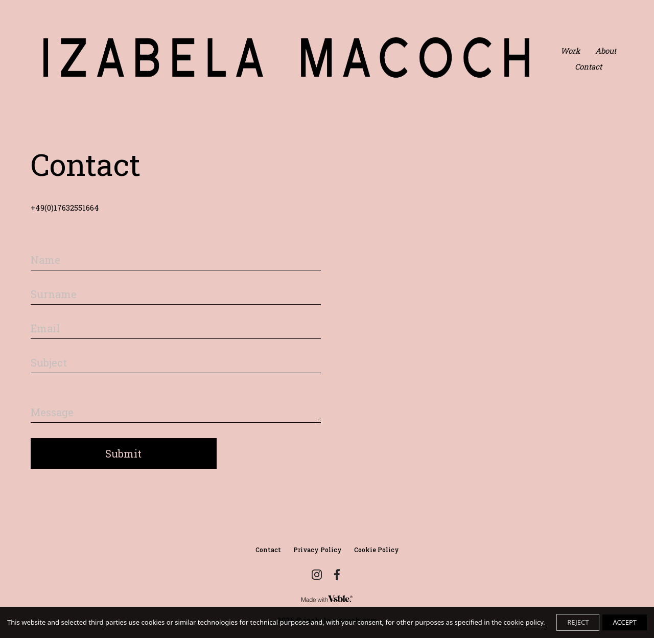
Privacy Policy (317, 549)
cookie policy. (524, 622)
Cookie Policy (376, 549)
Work (570, 51)
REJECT (578, 622)
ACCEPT (625, 622)
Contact (588, 67)
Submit (123, 453)
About (605, 51)
